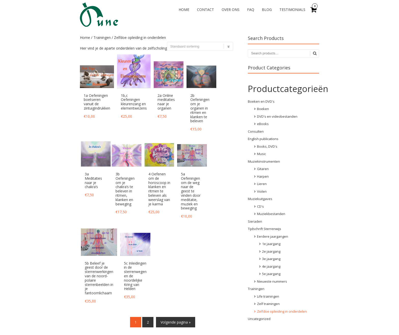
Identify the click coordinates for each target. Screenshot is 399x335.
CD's (260, 206)
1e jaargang (271, 243)
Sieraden (255, 221)
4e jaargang (271, 266)
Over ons (230, 9)
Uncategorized (259, 318)
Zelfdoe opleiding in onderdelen (282, 311)
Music (261, 153)
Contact (205, 9)
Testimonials (292, 9)
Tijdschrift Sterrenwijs (264, 228)
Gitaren (263, 168)
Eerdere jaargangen (272, 236)
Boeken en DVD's (261, 101)
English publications (263, 138)
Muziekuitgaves (260, 198)
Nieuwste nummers (272, 281)
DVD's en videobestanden (277, 116)
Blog (267, 9)
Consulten (256, 131)
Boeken (263, 108)
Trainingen (102, 37)
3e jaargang (271, 258)
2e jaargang (271, 251)
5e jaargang (271, 273)
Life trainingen (268, 296)
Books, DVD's (267, 146)
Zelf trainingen (268, 303)
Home (184, 9)
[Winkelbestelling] (200, 46)
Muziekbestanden (271, 213)
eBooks (263, 123)
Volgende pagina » (176, 322)
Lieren (262, 183)
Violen (262, 191)
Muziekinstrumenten (264, 161)
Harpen (263, 176)
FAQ (250, 9)
